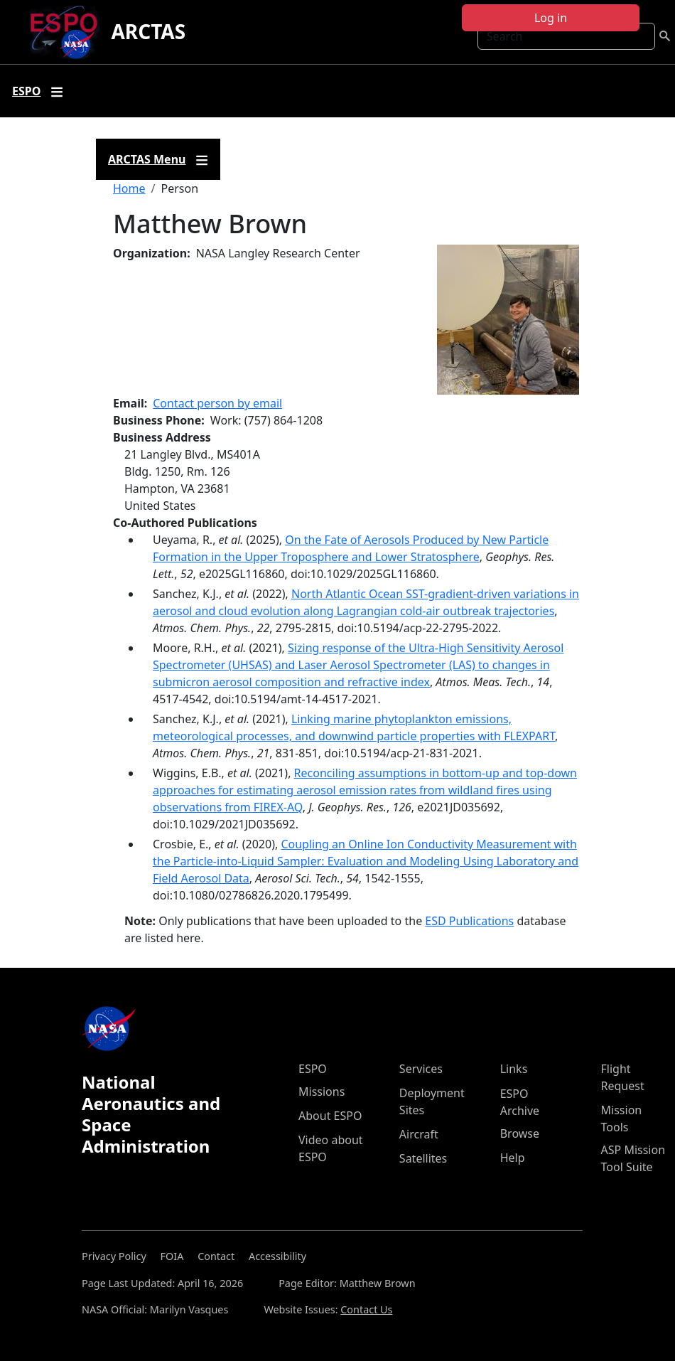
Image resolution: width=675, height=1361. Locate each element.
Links (514, 1069)
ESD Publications (469, 921)
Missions (321, 1091)
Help (512, 1157)
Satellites (423, 1158)
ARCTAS (148, 31)
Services (421, 1069)
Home (129, 188)
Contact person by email (217, 403)
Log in (550, 18)
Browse (519, 1133)
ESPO (312, 1069)
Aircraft (418, 1134)
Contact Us (366, 1309)
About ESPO (330, 1116)
